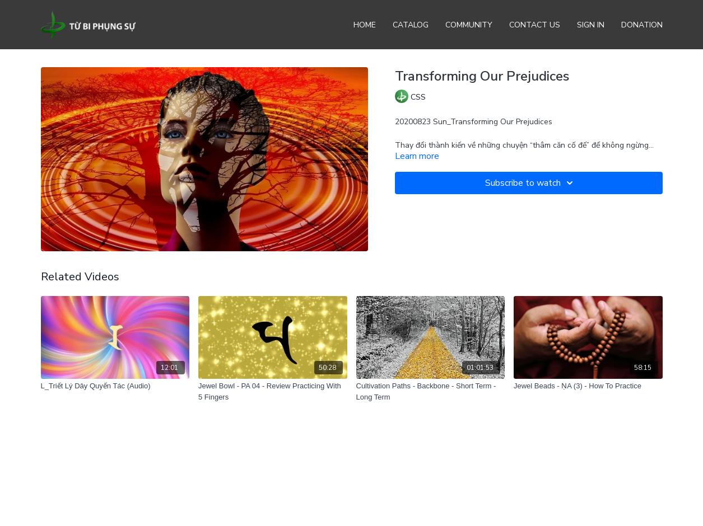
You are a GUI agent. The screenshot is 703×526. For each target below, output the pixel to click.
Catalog (411, 25)
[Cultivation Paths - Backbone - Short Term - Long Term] (430, 391)
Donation (642, 25)
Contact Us (534, 25)
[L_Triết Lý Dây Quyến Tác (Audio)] (115, 386)
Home (364, 25)
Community (468, 25)
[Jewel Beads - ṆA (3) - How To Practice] (588, 386)
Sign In (590, 25)
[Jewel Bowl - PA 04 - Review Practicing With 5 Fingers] (272, 391)
